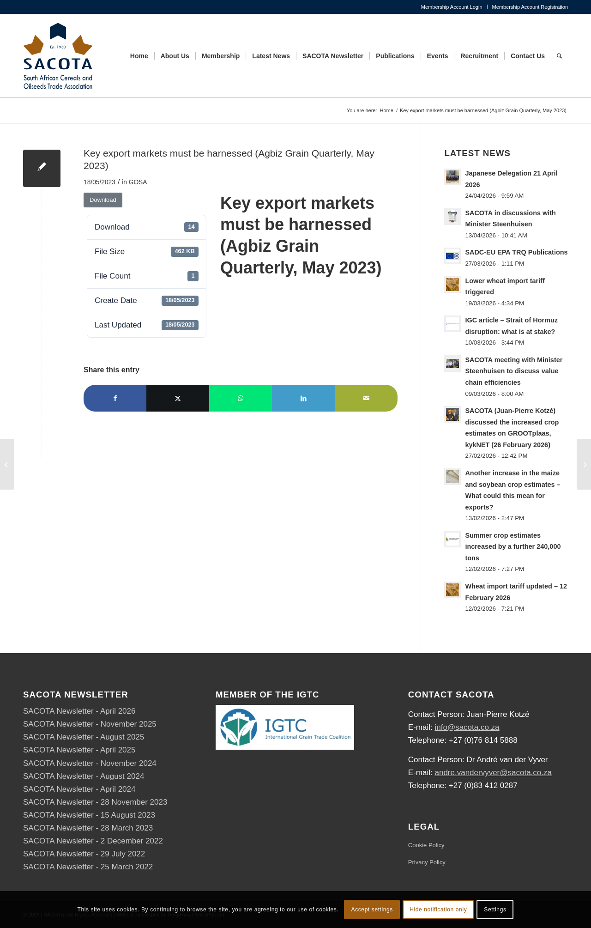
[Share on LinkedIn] (303, 398)
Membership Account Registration (530, 7)
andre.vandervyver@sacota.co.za (493, 772)
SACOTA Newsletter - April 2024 (79, 789)
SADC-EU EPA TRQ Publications (516, 252)
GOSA (138, 182)
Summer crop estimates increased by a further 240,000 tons (513, 547)
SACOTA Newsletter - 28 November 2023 (95, 802)
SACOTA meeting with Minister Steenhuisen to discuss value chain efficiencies (513, 371)
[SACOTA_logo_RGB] (58, 55)
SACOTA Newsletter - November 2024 (90, 763)
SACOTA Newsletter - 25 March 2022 (88, 866)
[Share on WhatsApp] (240, 398)
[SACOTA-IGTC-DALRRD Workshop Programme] (584, 464)
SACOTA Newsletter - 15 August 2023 (89, 815)
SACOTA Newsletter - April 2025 (79, 750)
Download (103, 199)
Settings (495, 909)
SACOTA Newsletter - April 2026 (79, 711)
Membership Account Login (451, 7)
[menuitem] (452, 7)
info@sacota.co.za (466, 727)
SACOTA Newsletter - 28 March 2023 (88, 828)
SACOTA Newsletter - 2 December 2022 (93, 841)
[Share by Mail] (366, 398)
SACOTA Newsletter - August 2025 (83, 737)
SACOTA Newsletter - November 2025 (90, 724)
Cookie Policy (426, 845)
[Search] (559, 55)
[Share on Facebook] (115, 398)
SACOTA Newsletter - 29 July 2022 (84, 853)
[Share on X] (177, 398)
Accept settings (372, 909)
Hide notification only (438, 909)
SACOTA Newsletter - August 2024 (83, 776)
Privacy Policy (427, 862)
